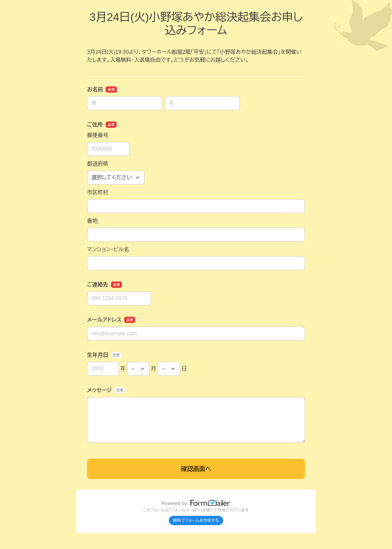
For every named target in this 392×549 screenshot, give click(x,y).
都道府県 (97, 164)
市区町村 (97, 192)
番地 (92, 221)
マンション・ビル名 (108, 249)
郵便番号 (97, 135)
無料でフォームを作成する (196, 520)
